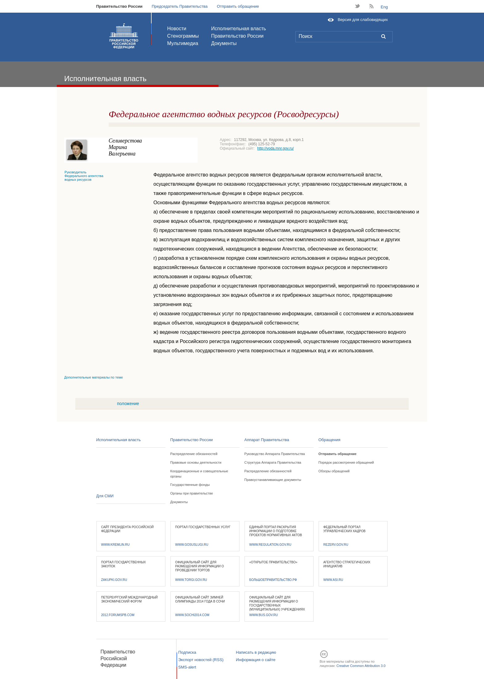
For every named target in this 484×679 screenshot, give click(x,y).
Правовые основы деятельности (196, 462)
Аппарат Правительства (266, 439)
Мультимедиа (182, 43)
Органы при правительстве (191, 493)
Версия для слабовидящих (363, 20)
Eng (384, 7)
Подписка (187, 652)
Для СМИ (105, 496)
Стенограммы (183, 36)
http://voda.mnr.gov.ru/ (275, 148)
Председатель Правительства (179, 6)
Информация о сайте (255, 659)
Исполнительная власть (238, 28)
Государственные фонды (190, 484)
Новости (176, 28)
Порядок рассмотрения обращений (346, 462)
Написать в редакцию (256, 652)
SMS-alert (187, 667)
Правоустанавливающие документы (272, 480)
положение (128, 403)
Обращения (329, 439)
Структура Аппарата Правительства (272, 462)
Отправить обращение (238, 6)
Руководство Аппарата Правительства (274, 454)
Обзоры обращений (334, 471)
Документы (223, 43)
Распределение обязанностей (194, 454)
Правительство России (119, 6)
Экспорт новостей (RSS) (201, 659)
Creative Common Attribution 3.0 (361, 666)
